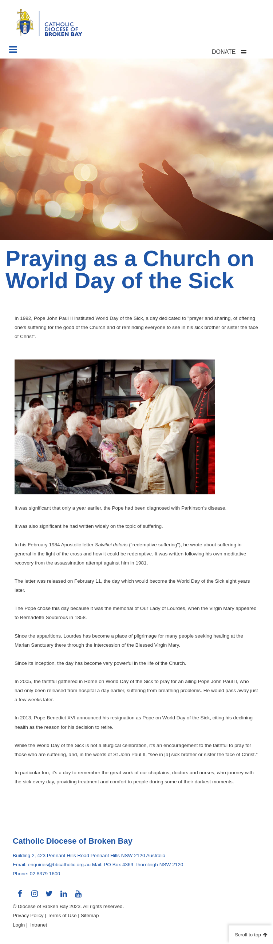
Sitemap (90, 915)
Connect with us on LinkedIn (63, 896)
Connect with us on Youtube (78, 896)
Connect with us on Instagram (34, 896)
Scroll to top (248, 934)
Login (19, 925)
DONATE (224, 52)
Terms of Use (61, 915)
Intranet (38, 925)
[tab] (238, 52)
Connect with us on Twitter (49, 896)
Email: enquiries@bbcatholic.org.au (52, 864)
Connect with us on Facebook (20, 896)
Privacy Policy (28, 915)
